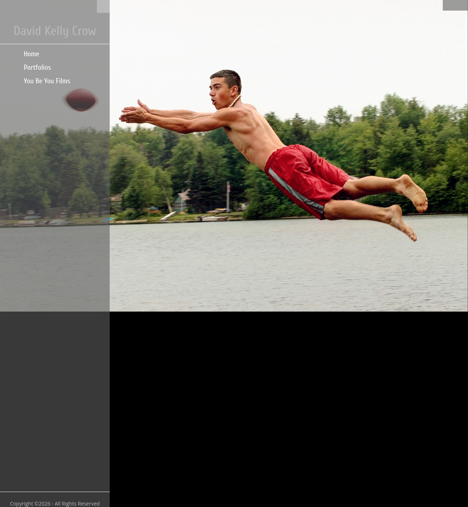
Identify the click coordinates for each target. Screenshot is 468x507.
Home (31, 54)
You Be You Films (47, 81)
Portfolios (37, 67)
